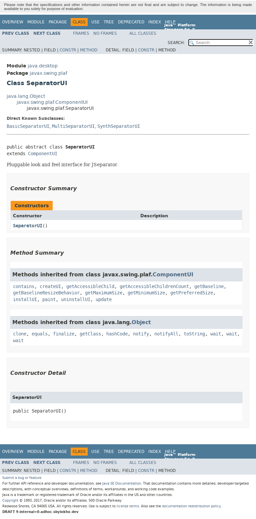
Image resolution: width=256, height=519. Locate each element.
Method (88, 50)
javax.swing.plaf (48, 73)
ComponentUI (42, 154)
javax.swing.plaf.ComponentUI (52, 102)
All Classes (142, 33)
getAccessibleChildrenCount (154, 286)
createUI (50, 286)
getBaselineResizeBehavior (46, 293)
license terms (128, 506)
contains (23, 286)
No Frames (105, 33)
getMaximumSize (103, 293)
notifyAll (166, 334)
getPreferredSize (191, 293)
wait (215, 334)
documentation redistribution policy (191, 506)
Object (141, 322)
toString (194, 334)
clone (19, 334)
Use (95, 22)
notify (141, 334)
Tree (109, 22)
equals (40, 334)
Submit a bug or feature (21, 478)
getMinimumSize (146, 293)
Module (36, 22)
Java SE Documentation (121, 483)
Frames (81, 33)
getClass (90, 334)
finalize (63, 334)
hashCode (117, 334)
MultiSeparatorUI (73, 126)
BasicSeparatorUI (28, 126)
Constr (68, 50)
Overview (12, 22)
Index (154, 22)
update (104, 299)
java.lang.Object (26, 96)
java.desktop (43, 66)
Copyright (10, 500)
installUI (25, 299)
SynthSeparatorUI (118, 126)
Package (58, 22)
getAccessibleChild (90, 286)
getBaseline (209, 286)
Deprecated (131, 22)
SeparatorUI (27, 226)
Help (170, 22)
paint (49, 299)
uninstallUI (75, 299)
